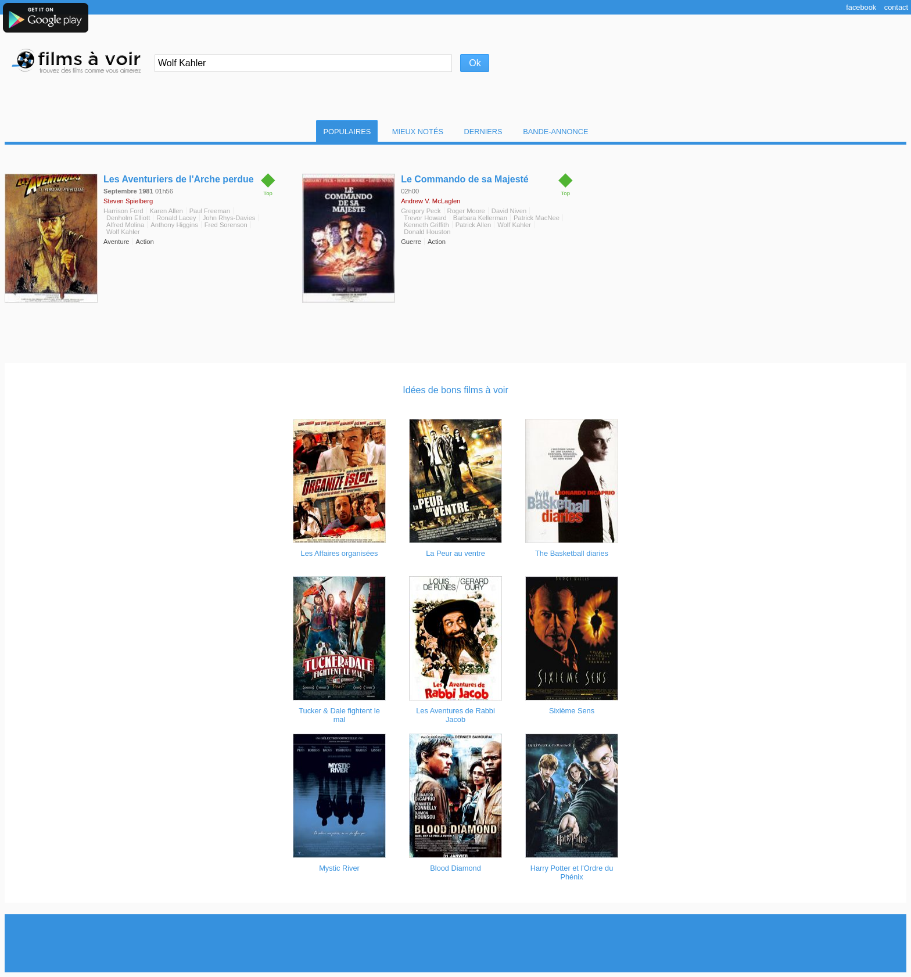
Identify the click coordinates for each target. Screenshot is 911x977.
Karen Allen (165, 210)
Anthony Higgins (174, 224)
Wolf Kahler (123, 231)
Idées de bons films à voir (455, 390)
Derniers (483, 131)
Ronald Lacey (176, 217)
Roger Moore (466, 210)
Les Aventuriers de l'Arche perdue (178, 179)
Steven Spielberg (128, 200)
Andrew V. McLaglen (430, 200)
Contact (896, 7)
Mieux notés (417, 131)
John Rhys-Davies (229, 217)
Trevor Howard (425, 217)
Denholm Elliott (128, 217)
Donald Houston (427, 231)
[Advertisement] (455, 943)
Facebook (861, 7)
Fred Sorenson (226, 224)
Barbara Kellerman (480, 217)
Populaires (347, 131)
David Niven (509, 210)
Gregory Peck (420, 210)
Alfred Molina (125, 224)
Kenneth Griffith (426, 224)
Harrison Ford (123, 210)
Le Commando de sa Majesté (465, 179)
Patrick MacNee (536, 217)
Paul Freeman (209, 210)
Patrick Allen (474, 224)
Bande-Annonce (555, 131)
